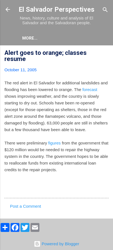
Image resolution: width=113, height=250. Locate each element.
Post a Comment (25, 206)
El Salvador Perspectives (56, 9)
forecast (89, 89)
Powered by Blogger (56, 243)
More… (29, 38)
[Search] (105, 10)
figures (54, 143)
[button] (105, 53)
